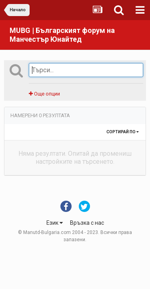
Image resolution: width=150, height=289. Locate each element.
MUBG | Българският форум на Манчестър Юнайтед (62, 34)
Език (54, 223)
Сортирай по (122, 132)
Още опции (44, 94)
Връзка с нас (87, 223)
